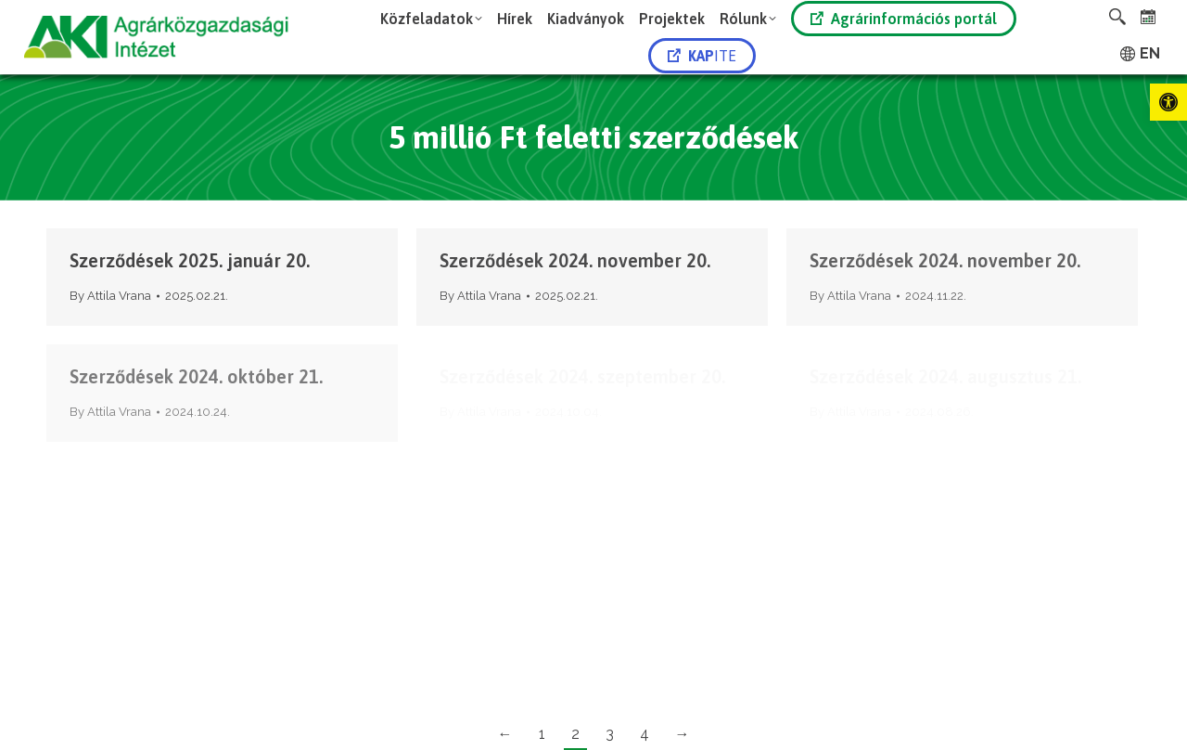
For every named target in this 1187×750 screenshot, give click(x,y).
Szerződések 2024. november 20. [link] (575, 260)
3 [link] (610, 734)
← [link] (505, 734)
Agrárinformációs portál (903, 18)
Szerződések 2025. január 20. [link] (190, 260)
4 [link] (644, 734)
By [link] (110, 296)
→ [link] (682, 734)
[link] (1168, 102)
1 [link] (542, 734)
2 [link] (575, 734)
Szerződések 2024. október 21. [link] (196, 376)
